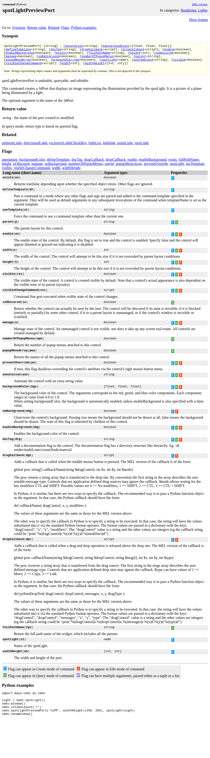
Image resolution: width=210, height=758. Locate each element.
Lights (202, 10)
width (66, 67)
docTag (56, 50)
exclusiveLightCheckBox (68, 147)
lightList (95, 147)
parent (140, 59)
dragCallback (92, 50)
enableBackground (20, 55)
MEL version (199, 4)
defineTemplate (18, 50)
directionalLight (35, 147)
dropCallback (133, 50)
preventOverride (66, 63)
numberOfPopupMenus (97, 59)
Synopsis (18, 28)
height (135, 55)
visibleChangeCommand (24, 67)
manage (11, 59)
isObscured (164, 55)
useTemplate (143, 63)
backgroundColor (116, 46)
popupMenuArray (18, 63)
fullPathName (99, 55)
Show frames (198, 20)
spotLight (109, 63)
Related (53, 28)
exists (61, 55)
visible (179, 63)
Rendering (188, 10)
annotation (74, 46)
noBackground (49, 59)
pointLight (125, 147)
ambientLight (12, 147)
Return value (36, 28)
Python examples (83, 28)
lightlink (109, 147)
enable (169, 50)
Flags (65, 28)
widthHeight (95, 67)
